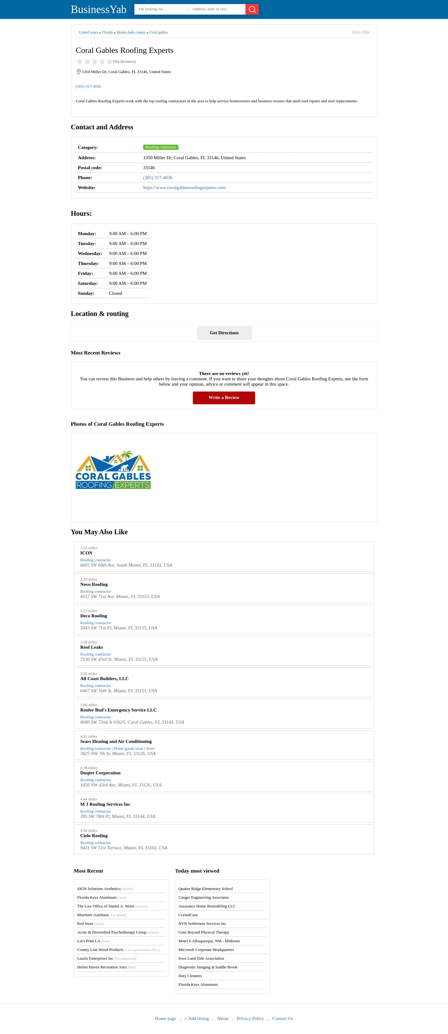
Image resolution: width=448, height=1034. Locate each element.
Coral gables (158, 32)
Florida (107, 32)
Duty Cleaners (190, 975)
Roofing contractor (160, 147)
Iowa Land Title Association (201, 958)
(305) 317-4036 (88, 86)
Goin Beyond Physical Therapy (203, 932)
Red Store (90, 923)
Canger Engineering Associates (203, 897)
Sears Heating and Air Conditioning (116, 741)
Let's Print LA (93, 941)
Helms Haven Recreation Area (106, 967)
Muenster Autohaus (101, 914)
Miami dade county (131, 32)
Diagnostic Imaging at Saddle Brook (207, 967)
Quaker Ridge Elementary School (205, 888)
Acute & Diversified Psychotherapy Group (118, 932)
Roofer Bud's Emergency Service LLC (118, 709)
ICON (86, 552)
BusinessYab (99, 9)
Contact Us (282, 1018)
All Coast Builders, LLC (104, 678)
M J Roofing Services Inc (105, 804)
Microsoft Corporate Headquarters (206, 949)
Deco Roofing (93, 615)
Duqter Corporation (100, 772)
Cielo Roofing (94, 835)
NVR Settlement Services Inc (202, 923)
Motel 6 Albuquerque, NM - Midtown (209, 941)
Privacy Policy (250, 1018)
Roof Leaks (91, 647)
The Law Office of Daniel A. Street (112, 906)
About (223, 1018)
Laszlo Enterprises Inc (106, 958)
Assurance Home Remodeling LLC (207, 906)
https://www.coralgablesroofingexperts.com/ (184, 187)
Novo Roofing (94, 584)
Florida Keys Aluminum (102, 897)
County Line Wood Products (118, 949)
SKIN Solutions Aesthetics (105, 888)
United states (88, 32)
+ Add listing (196, 1018)
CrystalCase (188, 914)
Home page (165, 1018)
